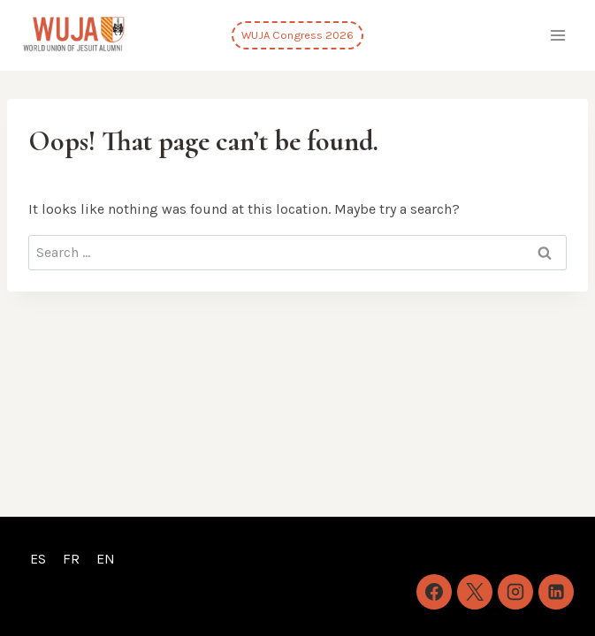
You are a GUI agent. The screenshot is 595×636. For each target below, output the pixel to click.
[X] (474, 592)
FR (71, 558)
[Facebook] (434, 592)
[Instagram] (515, 592)
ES (38, 558)
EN (105, 558)
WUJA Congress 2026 (297, 35)
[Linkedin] (556, 592)
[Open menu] (557, 35)
